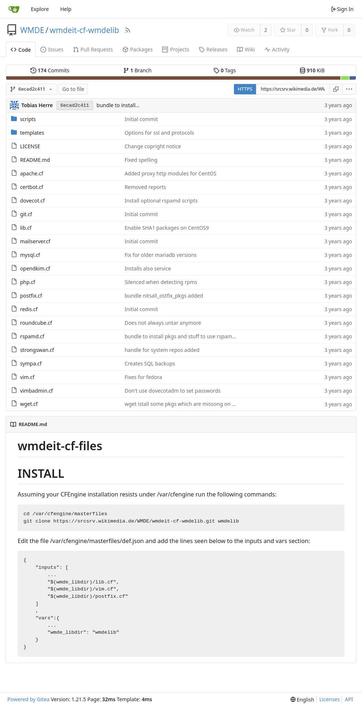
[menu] (349, 89)
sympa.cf (31, 363)
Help (66, 9)
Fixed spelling (141, 159)
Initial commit (141, 119)
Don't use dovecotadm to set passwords (173, 390)
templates (32, 132)
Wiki (246, 49)
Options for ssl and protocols (159, 132)
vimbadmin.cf (36, 390)
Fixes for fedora (143, 377)
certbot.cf (31, 186)
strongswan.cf (37, 349)
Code (21, 49)
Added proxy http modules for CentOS (170, 173)
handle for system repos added (162, 349)
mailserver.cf (35, 241)
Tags (224, 70)
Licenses (329, 699)
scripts (28, 119)
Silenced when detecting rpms (161, 282)
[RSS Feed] (127, 30)
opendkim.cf (35, 268)
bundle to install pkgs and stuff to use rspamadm (184, 336)
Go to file (73, 88)
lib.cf (26, 227)
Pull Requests (93, 49)
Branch (137, 70)
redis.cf (29, 309)
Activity (276, 49)
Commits (49, 70)
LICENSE (30, 146)
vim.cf (27, 377)
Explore (40, 9)
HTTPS (245, 88)
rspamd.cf (32, 336)
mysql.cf (30, 254)
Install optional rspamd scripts (161, 200)
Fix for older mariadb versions (161, 254)
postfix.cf (31, 295)
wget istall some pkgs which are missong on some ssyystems (198, 403)
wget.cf (29, 403)
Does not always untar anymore (163, 322)
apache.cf (31, 173)
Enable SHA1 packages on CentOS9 (167, 227)
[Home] (14, 9)
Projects (175, 49)
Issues (51, 49)
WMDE (32, 30)
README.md (35, 159)
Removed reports (145, 186)
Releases (213, 49)
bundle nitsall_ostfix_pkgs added (164, 295)
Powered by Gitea (28, 699)
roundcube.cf (36, 322)
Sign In (342, 9)
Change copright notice (153, 146)
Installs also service (148, 268)
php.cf (27, 282)
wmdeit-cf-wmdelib (84, 30)
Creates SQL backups (150, 363)
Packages (138, 49)
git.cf (26, 214)
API (349, 699)
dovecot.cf (32, 200)
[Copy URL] (336, 89)
